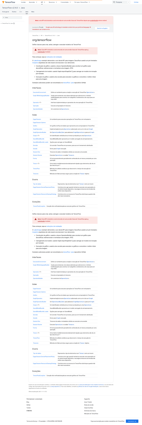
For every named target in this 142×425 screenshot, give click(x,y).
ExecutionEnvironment (39, 92)
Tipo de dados (37, 184)
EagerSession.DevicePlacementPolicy (44, 187)
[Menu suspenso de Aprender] (37, 2)
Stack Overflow (88, 408)
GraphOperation (37, 129)
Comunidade (65, 2)
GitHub (136, 2)
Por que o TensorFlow (81, 2)
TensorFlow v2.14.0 (10, 8)
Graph (91, 129)
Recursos (52, 2)
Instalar (23, 2)
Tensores (35, 173)
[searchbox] (12, 17)
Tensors (71, 155)
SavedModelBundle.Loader (40, 142)
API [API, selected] (42, 2)
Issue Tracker (88, 402)
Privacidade (42, 421)
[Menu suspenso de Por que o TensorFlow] (90, 2)
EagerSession (37, 119)
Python (14, 12)
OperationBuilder (38, 109)
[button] (12, 23)
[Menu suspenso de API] (45, 2)
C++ (21, 12)
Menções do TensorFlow (91, 413)
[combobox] (121, 2)
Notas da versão (89, 405)
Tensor (35, 163)
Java (23, 8)
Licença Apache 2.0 (55, 386)
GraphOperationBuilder (39, 132)
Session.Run (36, 152)
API (41, 35)
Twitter (29, 408)
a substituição (94, 20)
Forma (35, 158)
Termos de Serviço (32, 421)
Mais (32, 12)
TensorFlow (35, 35)
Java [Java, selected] (26, 12)
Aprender (32, 2)
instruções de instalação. (54, 57)
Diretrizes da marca (90, 410)
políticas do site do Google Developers (88, 386)
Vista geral (5, 12)
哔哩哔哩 (29, 410)
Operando (36, 102)
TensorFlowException (39, 206)
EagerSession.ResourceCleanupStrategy (44, 194)
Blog (28, 402)
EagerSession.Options (39, 122)
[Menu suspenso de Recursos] (57, 2)
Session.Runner (37, 155)
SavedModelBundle (38, 139)
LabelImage (37, 60)
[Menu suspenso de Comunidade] (71, 2)
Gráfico (35, 126)
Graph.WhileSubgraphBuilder (41, 95)
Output (35, 135)
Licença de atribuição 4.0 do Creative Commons (91, 384)
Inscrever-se (132, 421)
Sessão (35, 148)
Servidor (35, 145)
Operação (36, 105)
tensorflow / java (68, 83)
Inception (35, 63)
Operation (90, 92)
